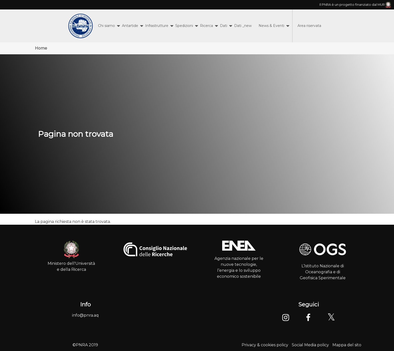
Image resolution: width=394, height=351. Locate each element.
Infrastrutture (156, 25)
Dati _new (243, 25)
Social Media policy (310, 345)
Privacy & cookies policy (265, 345)
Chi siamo (106, 25)
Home (41, 48)
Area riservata (309, 25)
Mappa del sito (346, 345)
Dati (223, 25)
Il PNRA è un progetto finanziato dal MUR (355, 4)
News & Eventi (271, 25)
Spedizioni (184, 25)
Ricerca (206, 25)
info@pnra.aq (85, 315)
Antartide (130, 25)
